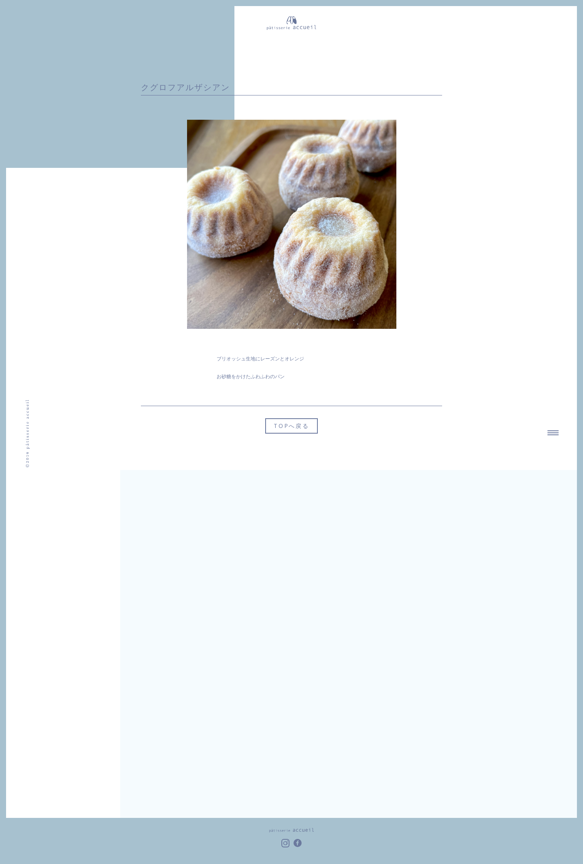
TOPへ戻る (291, 426)
